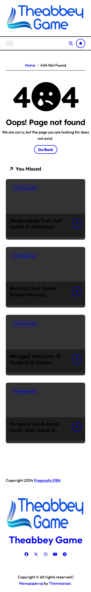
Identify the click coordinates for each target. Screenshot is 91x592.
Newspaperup (31, 583)
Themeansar (60, 583)
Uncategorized (24, 188)
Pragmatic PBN (47, 480)
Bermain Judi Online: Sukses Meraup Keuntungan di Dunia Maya (33, 297)
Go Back (45, 149)
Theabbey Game (46, 540)
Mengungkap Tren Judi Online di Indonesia (35, 223)
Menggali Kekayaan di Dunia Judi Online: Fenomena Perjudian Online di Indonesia (34, 365)
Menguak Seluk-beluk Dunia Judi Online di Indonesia (34, 430)
